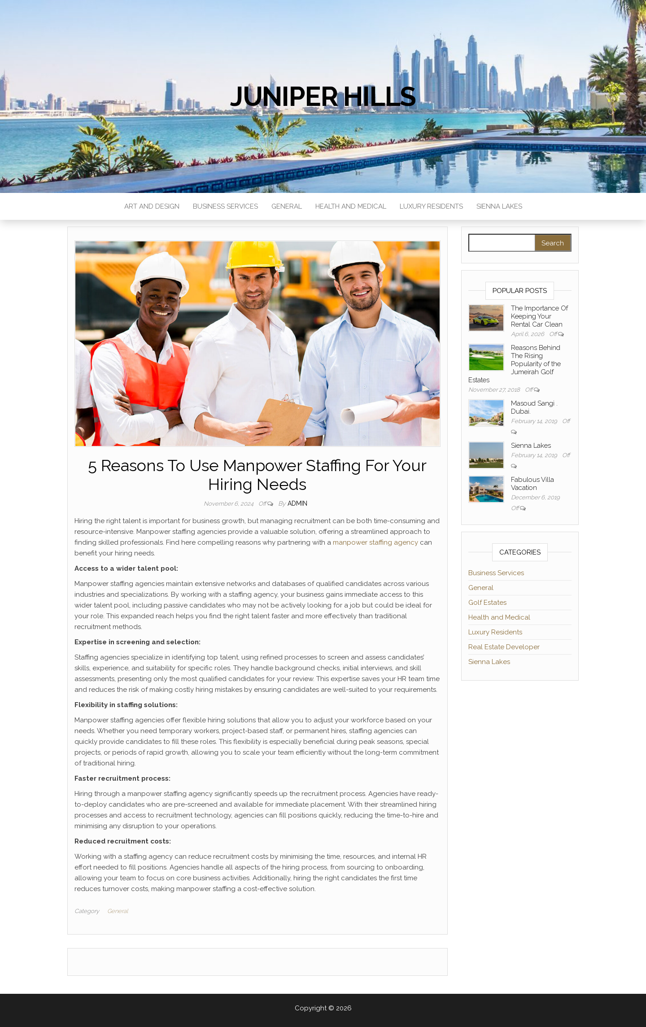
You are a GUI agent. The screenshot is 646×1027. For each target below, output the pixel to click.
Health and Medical (350, 206)
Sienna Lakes (499, 206)
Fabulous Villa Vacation (532, 484)
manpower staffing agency (375, 542)
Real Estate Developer (504, 647)
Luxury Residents (431, 206)
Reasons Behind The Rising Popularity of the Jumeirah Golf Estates (514, 364)
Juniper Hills (323, 96)
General (286, 206)
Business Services (225, 206)
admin (297, 503)
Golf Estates (487, 603)
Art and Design (151, 206)
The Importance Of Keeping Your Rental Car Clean (539, 316)
